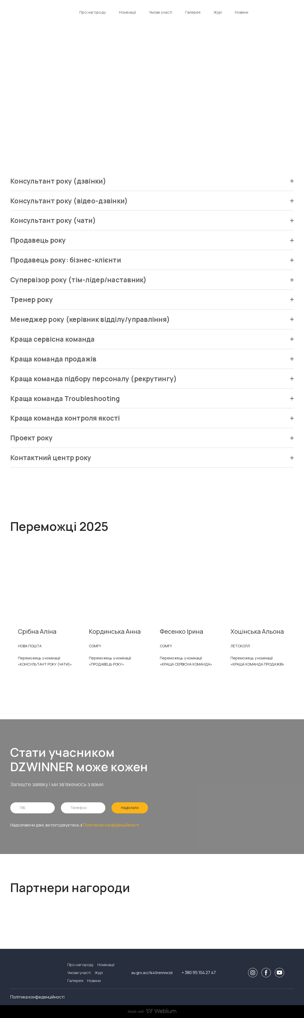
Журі (218, 12)
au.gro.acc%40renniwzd (151, 972)
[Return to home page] (28, 12)
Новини (241, 12)
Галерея (192, 12)
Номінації (127, 12)
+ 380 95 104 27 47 (199, 972)
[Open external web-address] (30, 916)
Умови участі (160, 12)
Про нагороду (92, 12)
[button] (152, 181)
